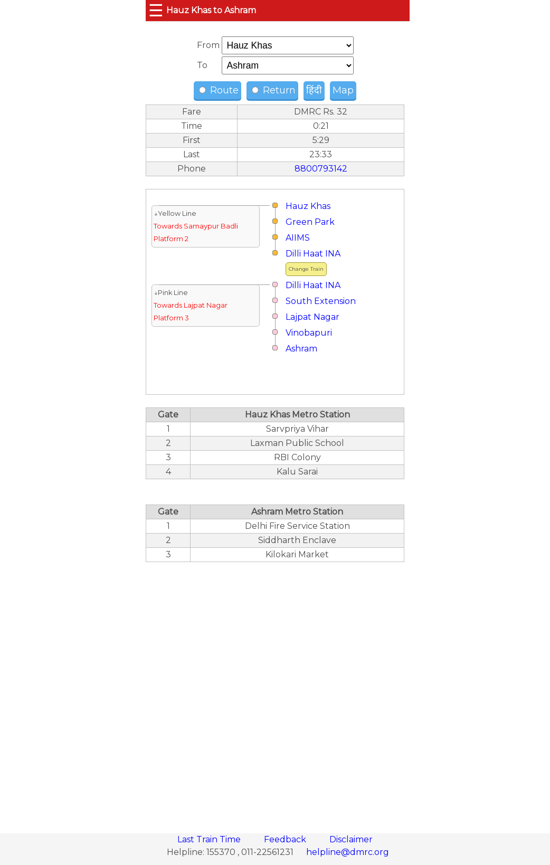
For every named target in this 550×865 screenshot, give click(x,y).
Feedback (286, 839)
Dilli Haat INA (313, 254)
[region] (275, 692)
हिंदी (314, 90)
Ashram (301, 349)
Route (219, 90)
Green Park (310, 222)
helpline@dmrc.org (347, 852)
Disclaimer (351, 839)
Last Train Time (210, 839)
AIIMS (298, 238)
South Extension (321, 301)
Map (343, 90)
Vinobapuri (309, 333)
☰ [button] (156, 10)
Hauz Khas (308, 206)
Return (274, 90)
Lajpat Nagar (312, 317)
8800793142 (321, 169)
